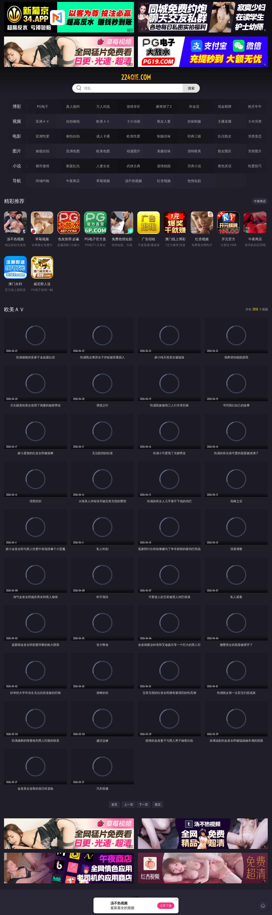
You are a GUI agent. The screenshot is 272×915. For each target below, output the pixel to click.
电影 (17, 136)
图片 (17, 151)
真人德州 (73, 106)
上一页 (128, 804)
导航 (17, 181)
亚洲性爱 (42, 136)
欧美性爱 (133, 136)
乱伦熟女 (224, 136)
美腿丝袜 (164, 151)
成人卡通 (103, 136)
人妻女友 (103, 166)
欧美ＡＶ (103, 121)
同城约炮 (42, 180)
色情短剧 (194, 180)
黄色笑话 (224, 166)
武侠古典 (133, 166)
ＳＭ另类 (255, 121)
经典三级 (194, 136)
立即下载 (166, 906)
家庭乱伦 (73, 166)
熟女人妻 (164, 121)
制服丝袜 (164, 136)
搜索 (191, 88)
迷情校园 (164, 166)
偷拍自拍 (73, 136)
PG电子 (42, 106)
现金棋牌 (224, 106)
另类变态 (255, 136)
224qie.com (136, 77)
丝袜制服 (194, 121)
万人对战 (103, 106)
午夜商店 (73, 180)
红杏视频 (164, 180)
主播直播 (224, 121)
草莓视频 (103, 180)
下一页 (143, 804)
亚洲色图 (73, 151)
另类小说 (194, 166)
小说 (17, 166)
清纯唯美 (194, 151)
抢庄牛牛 (255, 106)
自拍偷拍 (73, 121)
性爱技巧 (255, 166)
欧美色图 (103, 151)
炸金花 (194, 106)
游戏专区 (133, 106)
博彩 (17, 106)
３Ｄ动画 (133, 121)
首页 (114, 804)
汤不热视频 (133, 180)
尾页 (158, 804)
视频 (17, 121)
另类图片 (255, 151)
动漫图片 (133, 151)
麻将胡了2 (163, 106)
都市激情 (42, 166)
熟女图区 (224, 151)
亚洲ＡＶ (42, 121)
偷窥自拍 (42, 151)
